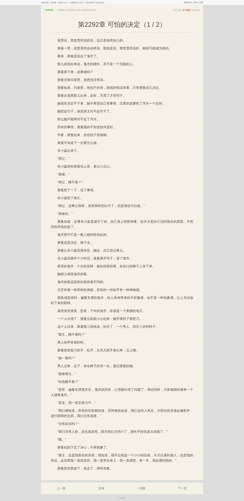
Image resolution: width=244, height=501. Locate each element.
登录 (195, 2)
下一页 (182, 488)
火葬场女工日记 (76, 2)
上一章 (61, 488)
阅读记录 (196, 10)
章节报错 (186, 10)
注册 (201, 2)
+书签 (142, 488)
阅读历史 (188, 2)
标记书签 (177, 10)
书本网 (53, 2)
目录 (101, 488)
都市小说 (63, 2)
